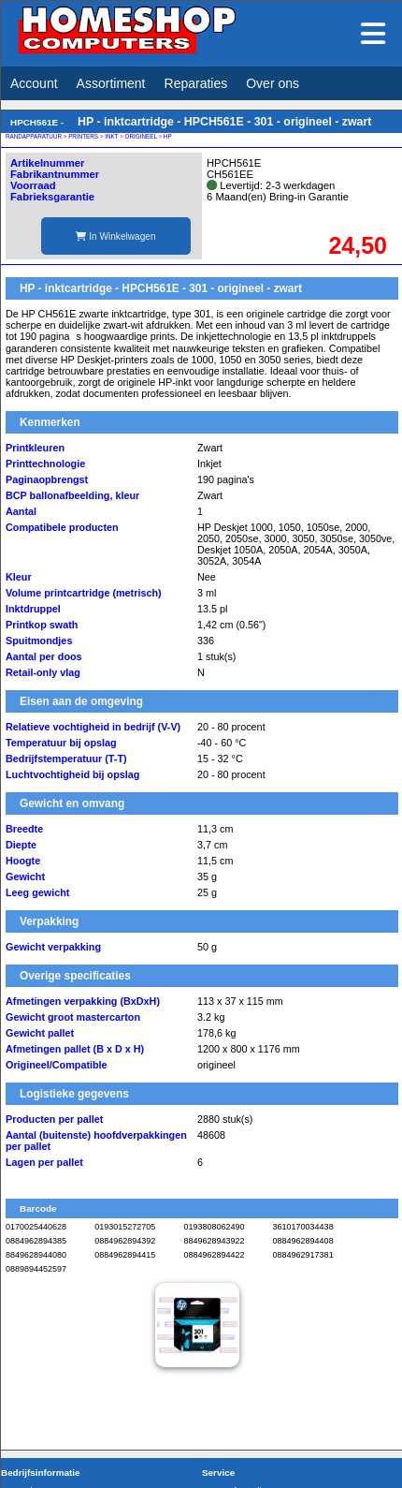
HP (168, 136)
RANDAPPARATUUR (34, 136)
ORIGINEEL (141, 136)
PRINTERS (83, 136)
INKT (111, 136)
